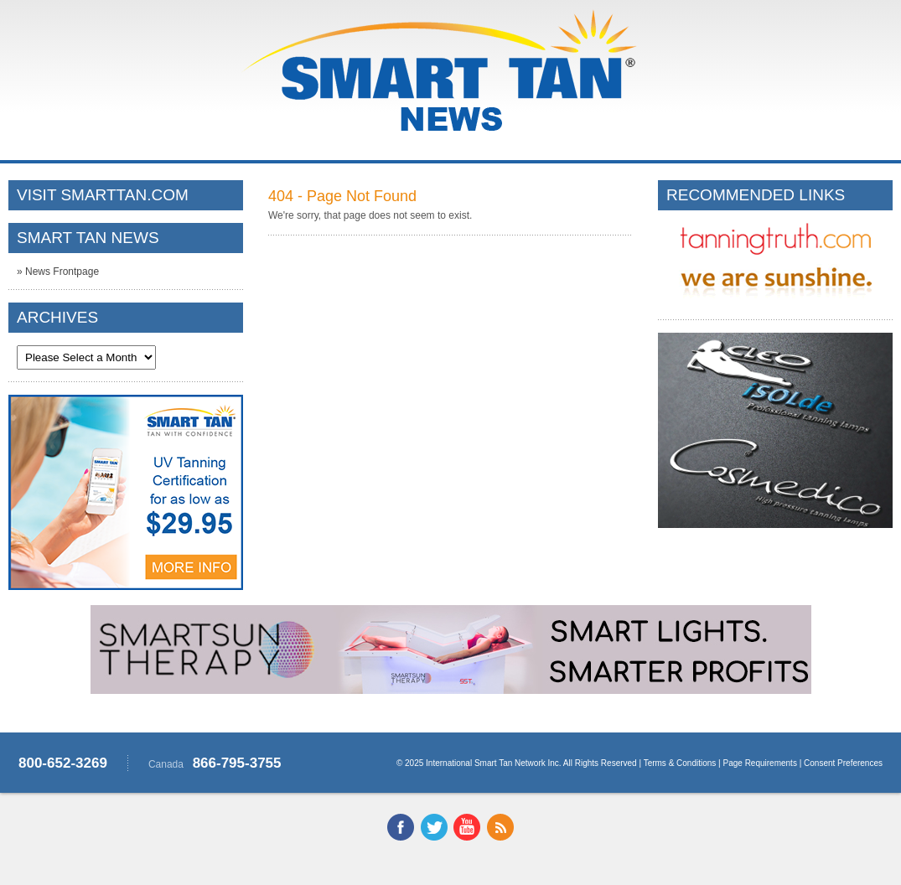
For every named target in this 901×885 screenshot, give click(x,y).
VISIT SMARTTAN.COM (103, 195)
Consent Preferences (843, 763)
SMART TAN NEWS (88, 237)
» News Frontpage (58, 271)
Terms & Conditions (680, 763)
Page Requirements (760, 763)
